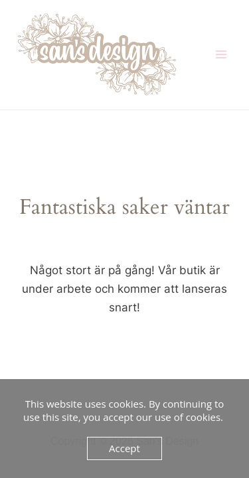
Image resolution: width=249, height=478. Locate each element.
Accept (124, 448)
